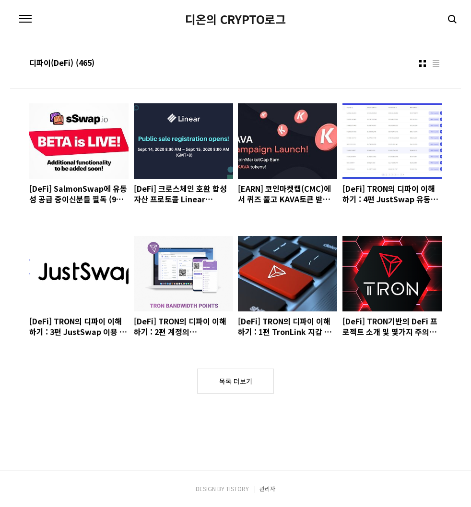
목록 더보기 (235, 381)
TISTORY (237, 488)
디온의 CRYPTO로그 (235, 19)
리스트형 (436, 63)
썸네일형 (422, 63)
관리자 (267, 488)
